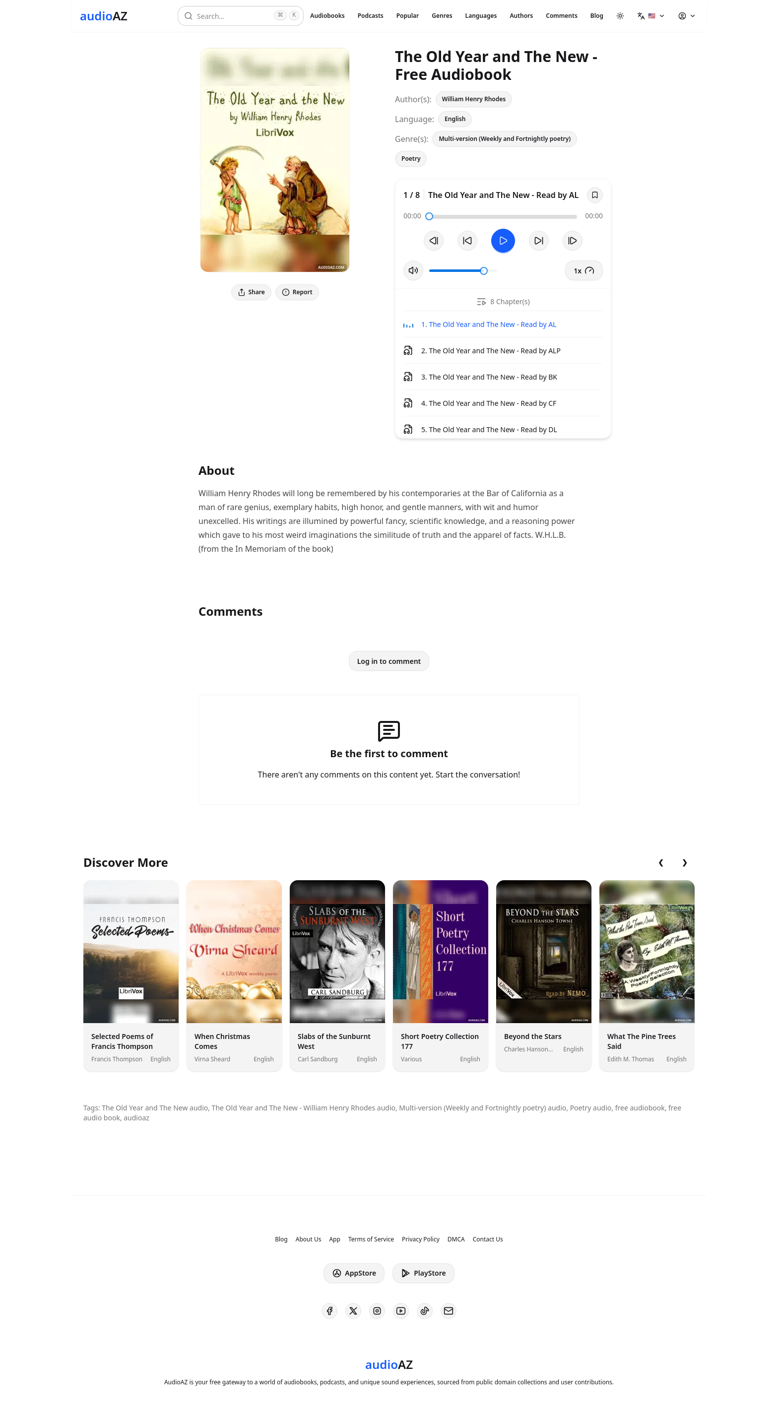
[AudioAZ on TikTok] (425, 1311)
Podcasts (371, 15)
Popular (407, 15)
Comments (562, 15)
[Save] (595, 195)
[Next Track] (573, 241)
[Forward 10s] (539, 241)
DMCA (456, 1239)
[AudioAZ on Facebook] (329, 1311)
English (455, 119)
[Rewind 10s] (467, 241)
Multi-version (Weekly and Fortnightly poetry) (505, 138)
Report (297, 292)
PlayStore (423, 1273)
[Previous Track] (434, 241)
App (334, 1239)
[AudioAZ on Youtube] (401, 1311)
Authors (521, 15)
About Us (309, 1239)
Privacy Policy (421, 1239)
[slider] (429, 216)
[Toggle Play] (503, 241)
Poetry (410, 158)
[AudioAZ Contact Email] (448, 1311)
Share (251, 292)
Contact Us (488, 1239)
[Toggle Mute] (413, 270)
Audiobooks (327, 15)
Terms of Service (371, 1239)
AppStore (354, 1273)
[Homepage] (103, 16)
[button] (651, 16)
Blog (596, 15)
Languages (481, 15)
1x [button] (584, 270)
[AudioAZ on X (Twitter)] (353, 1311)
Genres (442, 15)
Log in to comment (389, 661)
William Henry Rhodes (474, 99)
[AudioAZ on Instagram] (377, 1311)
